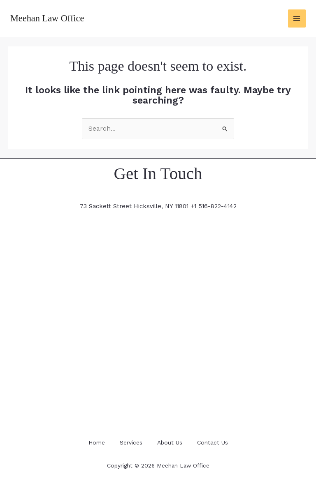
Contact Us (215, 442)
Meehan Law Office (48, 18)
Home (94, 442)
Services (130, 442)
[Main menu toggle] (297, 18)
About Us (170, 442)
